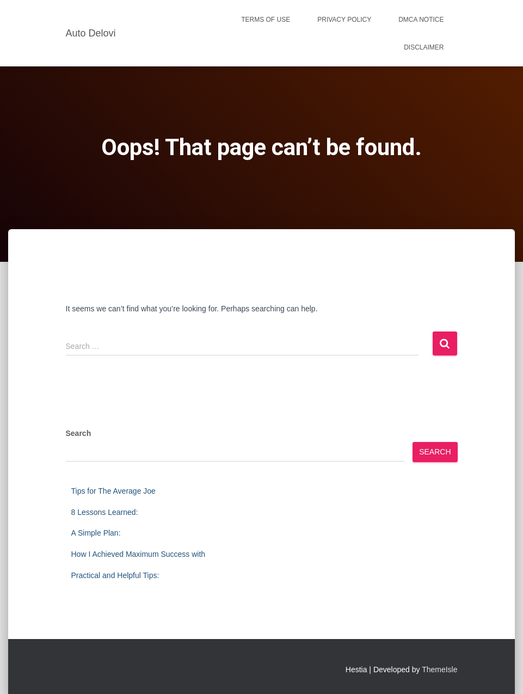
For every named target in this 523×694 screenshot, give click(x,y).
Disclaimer (424, 47)
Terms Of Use (265, 19)
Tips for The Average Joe (113, 491)
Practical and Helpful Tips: (115, 575)
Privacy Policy (344, 19)
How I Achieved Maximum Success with (138, 554)
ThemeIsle (439, 669)
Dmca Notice (421, 19)
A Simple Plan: (96, 533)
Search (78, 433)
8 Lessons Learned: (104, 512)
